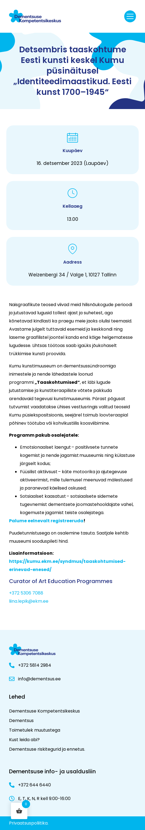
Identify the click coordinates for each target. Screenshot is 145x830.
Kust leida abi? (24, 740)
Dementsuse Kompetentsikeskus (44, 711)
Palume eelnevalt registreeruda (46, 521)
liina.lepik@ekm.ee (28, 601)
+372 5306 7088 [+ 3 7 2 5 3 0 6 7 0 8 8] (26, 593)
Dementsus (21, 720)
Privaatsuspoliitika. (28, 823)
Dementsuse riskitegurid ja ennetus (46, 749)
